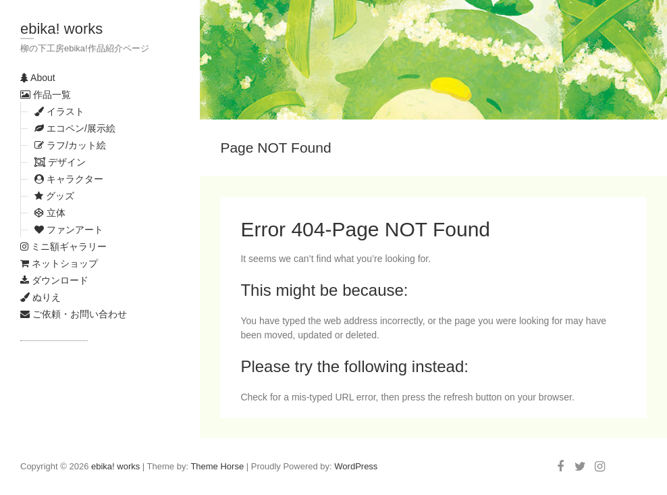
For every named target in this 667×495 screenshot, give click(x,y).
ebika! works (61, 28)
